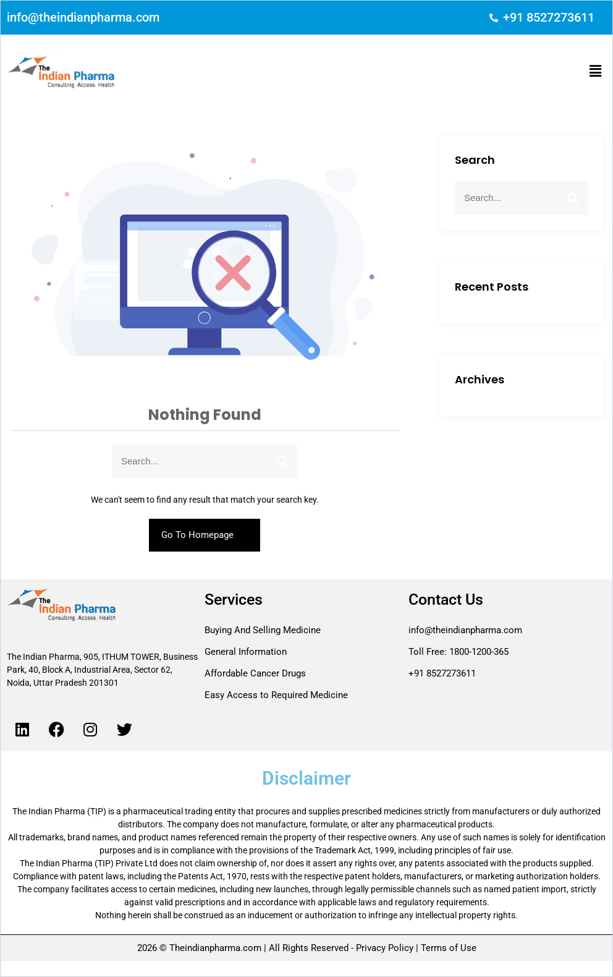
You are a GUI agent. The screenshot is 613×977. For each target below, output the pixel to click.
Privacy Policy (384, 948)
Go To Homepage (204, 534)
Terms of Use (447, 948)
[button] (595, 71)
